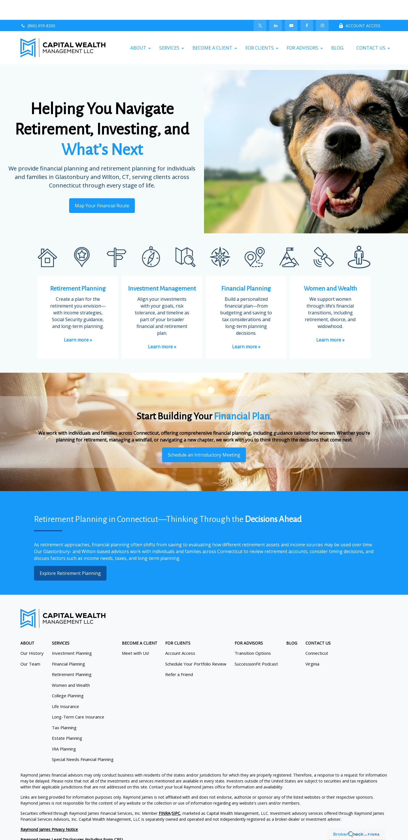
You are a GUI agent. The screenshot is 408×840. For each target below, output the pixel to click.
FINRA (164, 793)
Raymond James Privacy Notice (49, 809)
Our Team (30, 644)
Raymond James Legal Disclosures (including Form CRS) (71, 819)
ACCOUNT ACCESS (360, 5)
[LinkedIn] (275, 5)
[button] (138, 28)
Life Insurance (65, 686)
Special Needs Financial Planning (83, 739)
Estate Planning (67, 718)
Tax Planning (64, 708)
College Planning (68, 676)
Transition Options (253, 633)
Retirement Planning (72, 654)
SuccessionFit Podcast (256, 644)
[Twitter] (260, 5)
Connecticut (316, 633)
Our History (32, 633)
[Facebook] (306, 5)
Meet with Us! (135, 633)
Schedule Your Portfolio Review (195, 644)
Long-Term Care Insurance (78, 697)
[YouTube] (291, 5)
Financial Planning (68, 644)
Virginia (312, 644)
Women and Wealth (71, 665)
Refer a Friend (179, 654)
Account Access (180, 633)
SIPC (176, 793)
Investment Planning (72, 633)
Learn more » (78, 320)
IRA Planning (64, 729)
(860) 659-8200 (37, 5)
